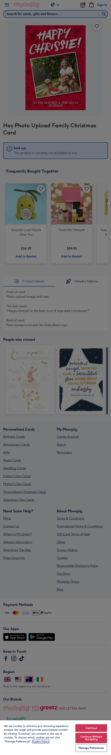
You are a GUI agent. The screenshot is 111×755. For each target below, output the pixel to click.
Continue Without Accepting (91, 738)
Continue (91, 728)
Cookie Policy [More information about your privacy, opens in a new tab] (41, 741)
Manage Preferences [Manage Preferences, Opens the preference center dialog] (91, 748)
